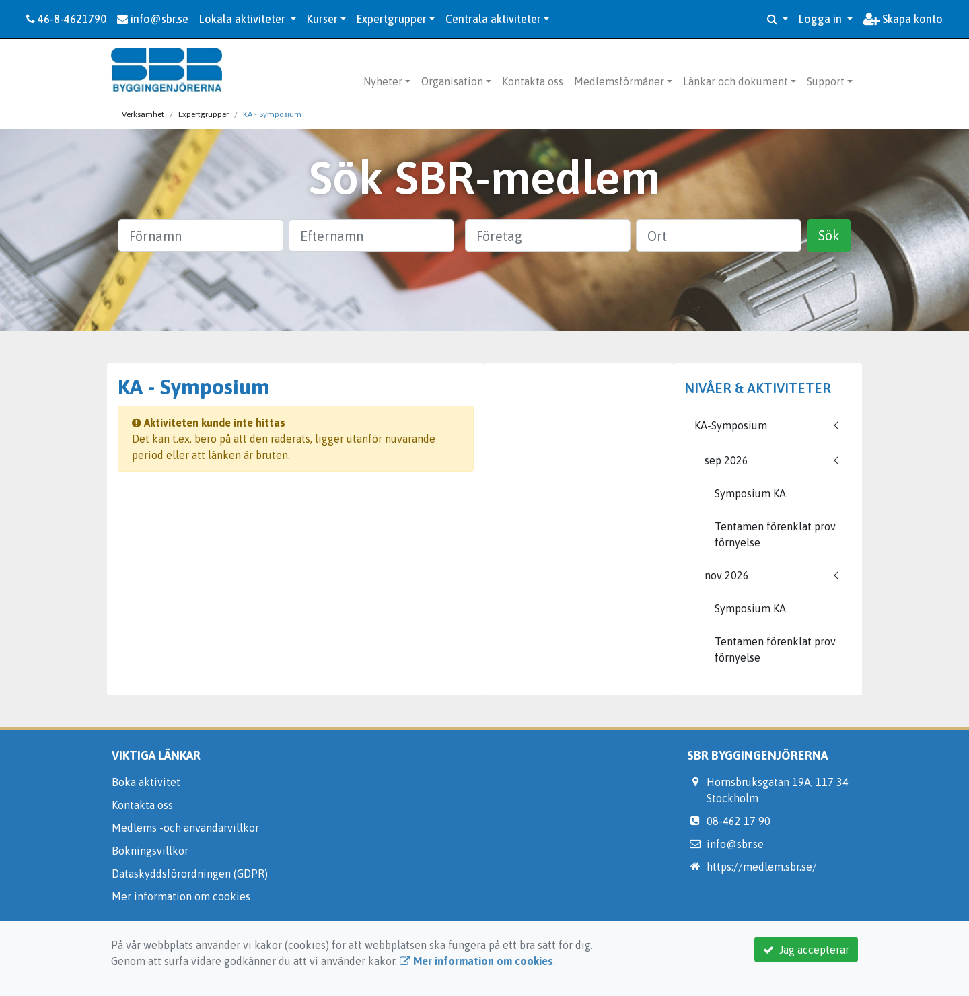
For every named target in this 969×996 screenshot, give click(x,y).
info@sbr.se (152, 19)
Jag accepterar (806, 950)
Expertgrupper (392, 19)
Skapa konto (903, 19)
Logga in (822, 19)
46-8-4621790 (66, 19)
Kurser (322, 19)
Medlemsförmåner (619, 81)
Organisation (452, 81)
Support (826, 81)
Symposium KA (750, 493)
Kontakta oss (532, 81)
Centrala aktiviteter (493, 19)
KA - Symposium (272, 114)
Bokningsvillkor (150, 851)
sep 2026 (726, 460)
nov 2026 (727, 575)
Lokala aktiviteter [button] (243, 19)
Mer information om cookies (181, 896)
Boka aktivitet (146, 782)
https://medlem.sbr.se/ (762, 867)
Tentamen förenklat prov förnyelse (775, 534)
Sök (829, 235)
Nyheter (382, 81)
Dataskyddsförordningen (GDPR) (190, 873)
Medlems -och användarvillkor (185, 828)
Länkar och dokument (735, 81)
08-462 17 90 (738, 821)
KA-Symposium (730, 425)
